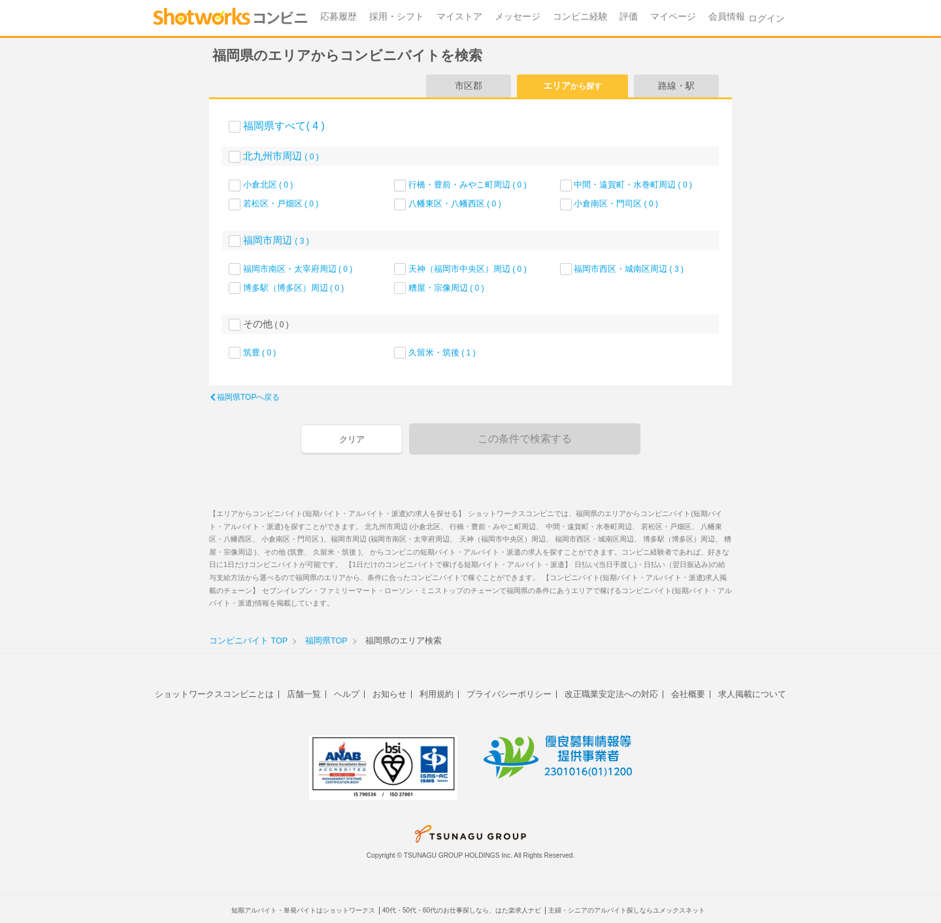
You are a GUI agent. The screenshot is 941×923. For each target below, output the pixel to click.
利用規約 (437, 694)
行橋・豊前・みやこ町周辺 (467, 184)
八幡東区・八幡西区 (454, 203)
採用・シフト (396, 17)
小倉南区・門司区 (616, 203)
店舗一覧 (304, 694)
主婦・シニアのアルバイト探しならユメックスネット (626, 910)
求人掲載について (752, 694)
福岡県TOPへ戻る (248, 397)
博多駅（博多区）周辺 (293, 288)
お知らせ (389, 694)
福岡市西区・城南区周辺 (629, 269)
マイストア (459, 17)
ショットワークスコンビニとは (214, 694)
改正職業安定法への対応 (611, 694)
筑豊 (259, 352)
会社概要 (688, 694)
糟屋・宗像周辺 (446, 288)
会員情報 (726, 17)
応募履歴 (338, 17)
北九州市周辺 (281, 155)
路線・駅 (676, 85)
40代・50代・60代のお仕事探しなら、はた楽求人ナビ (461, 910)
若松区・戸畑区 (281, 203)
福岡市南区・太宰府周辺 (298, 269)
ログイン (766, 19)
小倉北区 (268, 184)
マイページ (673, 17)
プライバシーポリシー (509, 694)
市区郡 (468, 85)
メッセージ (517, 17)
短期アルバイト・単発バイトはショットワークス (303, 910)
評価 (628, 17)
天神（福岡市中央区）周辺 (467, 269)
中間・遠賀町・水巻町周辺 (633, 184)
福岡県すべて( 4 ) (283, 125)
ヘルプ (346, 694)
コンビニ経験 (580, 17)
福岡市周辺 (276, 240)
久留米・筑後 (442, 352)
